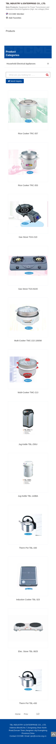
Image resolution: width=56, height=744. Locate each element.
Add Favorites (13, 17)
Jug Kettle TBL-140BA (28, 496)
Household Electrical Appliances (21, 64)
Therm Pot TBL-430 (28, 548)
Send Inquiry (15, 81)
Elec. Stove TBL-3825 (28, 651)
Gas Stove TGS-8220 (28, 289)
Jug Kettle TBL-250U (28, 444)
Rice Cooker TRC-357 (28, 133)
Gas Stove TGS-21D (28, 237)
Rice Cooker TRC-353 (28, 185)
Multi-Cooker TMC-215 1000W (28, 340)
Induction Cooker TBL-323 (28, 599)
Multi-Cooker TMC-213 (28, 392)
